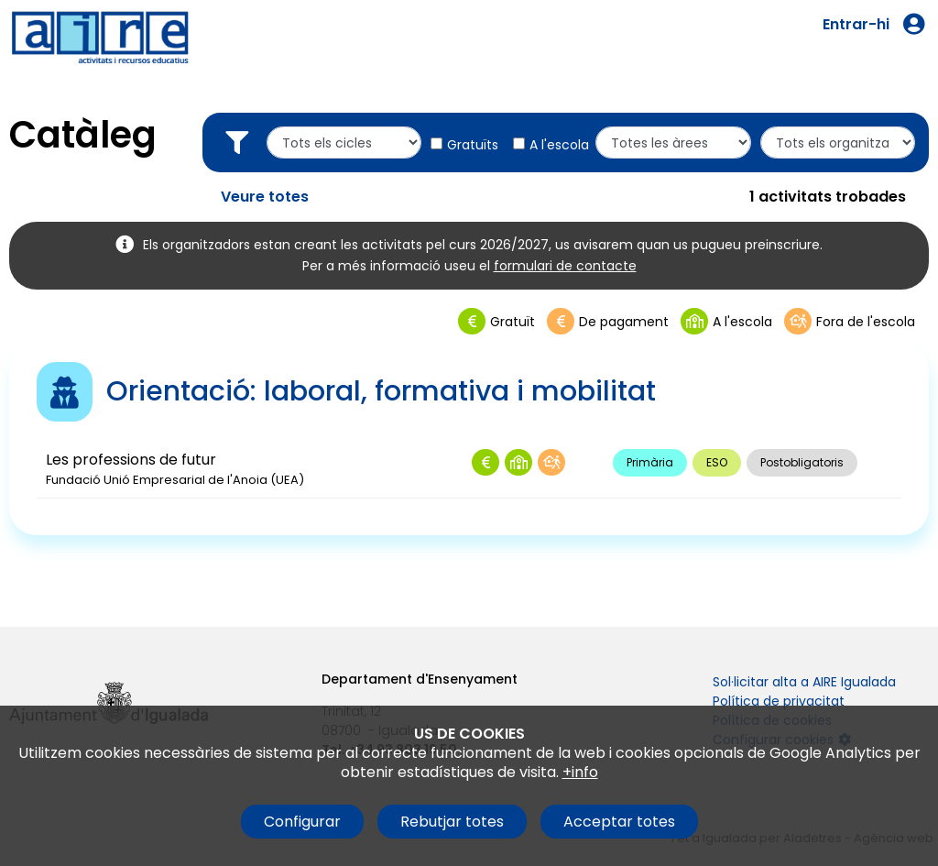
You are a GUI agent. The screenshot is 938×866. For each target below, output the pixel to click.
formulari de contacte (565, 266)
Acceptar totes (619, 821)
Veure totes (265, 196)
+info (580, 772)
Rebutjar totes (452, 821)
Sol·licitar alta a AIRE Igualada (804, 682)
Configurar (302, 821)
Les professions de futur (131, 459)
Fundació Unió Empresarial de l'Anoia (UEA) (175, 479)
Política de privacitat (779, 701)
